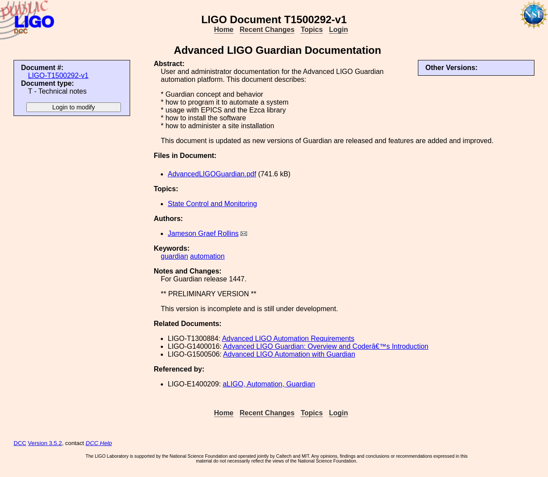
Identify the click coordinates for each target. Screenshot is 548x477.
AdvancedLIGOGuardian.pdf (212, 174)
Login (338, 29)
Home (223, 29)
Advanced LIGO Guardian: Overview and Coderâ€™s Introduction (325, 346)
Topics (311, 29)
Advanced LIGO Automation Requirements (288, 338)
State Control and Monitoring (212, 203)
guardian (174, 256)
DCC (20, 443)
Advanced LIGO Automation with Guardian (289, 354)
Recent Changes (267, 29)
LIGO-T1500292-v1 (58, 75)
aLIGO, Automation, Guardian (269, 384)
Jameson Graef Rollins (203, 233)
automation (207, 256)
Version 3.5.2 (45, 443)
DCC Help (99, 443)
